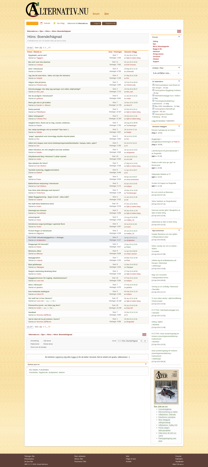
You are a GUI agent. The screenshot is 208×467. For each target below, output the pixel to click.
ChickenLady (41, 85)
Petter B (176, 142)
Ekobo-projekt (157, 301)
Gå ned (30, 48)
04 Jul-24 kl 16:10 (130, 143)
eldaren (62, 372)
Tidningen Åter (29, 456)
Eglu (30, 177)
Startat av (38, 52)
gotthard (39, 98)
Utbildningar (156, 266)
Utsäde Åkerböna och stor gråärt (164, 234)
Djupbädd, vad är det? (37, 55)
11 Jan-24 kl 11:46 (130, 197)
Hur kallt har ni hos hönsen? (40, 298)
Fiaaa (38, 179)
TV (170, 174)
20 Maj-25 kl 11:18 (130, 69)
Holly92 (39, 78)
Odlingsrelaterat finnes (160, 278)
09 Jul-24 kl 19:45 (130, 136)
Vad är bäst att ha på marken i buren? (44, 319)
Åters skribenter (80, 456)
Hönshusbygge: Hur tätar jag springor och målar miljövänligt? (54, 89)
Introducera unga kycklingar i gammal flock (46, 224)
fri (127, 146)
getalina (39, 287)
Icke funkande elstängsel (38, 291)
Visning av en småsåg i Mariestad (165, 287)
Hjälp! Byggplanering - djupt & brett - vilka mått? (48, 197)
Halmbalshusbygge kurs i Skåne (167, 96)
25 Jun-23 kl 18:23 (130, 231)
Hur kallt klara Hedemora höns (41, 204)
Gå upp (29, 327)
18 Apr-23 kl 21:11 (130, 238)
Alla (54, 301)
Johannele (130, 71)
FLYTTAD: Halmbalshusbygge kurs (165, 310)
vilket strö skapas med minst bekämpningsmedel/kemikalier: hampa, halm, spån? (62, 143)
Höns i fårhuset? (35, 285)
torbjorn (129, 186)
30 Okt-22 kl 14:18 (130, 319)
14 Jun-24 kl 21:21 (130, 157)
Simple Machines (42, 464)
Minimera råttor (34, 251)
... (47, 48)
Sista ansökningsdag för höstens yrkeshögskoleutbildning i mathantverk (164, 353)
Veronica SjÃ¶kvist (43, 315)
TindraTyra (40, 193)
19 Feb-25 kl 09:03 (131, 82)
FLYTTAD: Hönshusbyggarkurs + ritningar (46, 237)
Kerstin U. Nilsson (43, 105)
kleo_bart (40, 92)
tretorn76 (40, 294)
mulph (128, 98)
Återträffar (155, 289)
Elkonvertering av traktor (168, 412)
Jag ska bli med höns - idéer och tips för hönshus (49, 76)
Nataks (39, 125)
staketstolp (156, 222)
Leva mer (40, 281)
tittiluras (39, 254)
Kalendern (179, 459)
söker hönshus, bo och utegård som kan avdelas (48, 150)
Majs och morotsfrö (159, 275)
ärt (127, 200)
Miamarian (169, 192)
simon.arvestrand (132, 179)
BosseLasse (156, 165)
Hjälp (174, 464)
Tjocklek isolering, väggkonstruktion (43, 170)
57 (49, 48)
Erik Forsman (131, 65)
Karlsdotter (33, 372)
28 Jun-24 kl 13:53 (130, 150)
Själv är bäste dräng (133, 58)
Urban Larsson (131, 254)
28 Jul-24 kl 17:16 (130, 130)
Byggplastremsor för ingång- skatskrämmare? (47, 278)
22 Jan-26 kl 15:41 (130, 55)
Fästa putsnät (34, 109)
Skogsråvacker (171, 201)
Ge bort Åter (28, 461)
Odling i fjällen (157, 322)
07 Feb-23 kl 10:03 (131, 278)
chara (38, 220)
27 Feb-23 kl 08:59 (131, 271)
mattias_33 (130, 220)
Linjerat (39, 200)
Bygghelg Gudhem (173, 90)
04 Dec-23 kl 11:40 (131, 211)
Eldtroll (39, 71)
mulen (38, 159)
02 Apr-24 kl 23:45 (130, 184)
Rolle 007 (129, 308)
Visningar (118, 52)
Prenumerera (29, 459)
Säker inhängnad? (36, 116)
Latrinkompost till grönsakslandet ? (165, 151)
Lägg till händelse (158, 121)
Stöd (127, 456)
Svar (110, 52)
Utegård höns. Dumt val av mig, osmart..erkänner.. (49, 123)
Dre (127, 78)
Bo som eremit (157, 192)
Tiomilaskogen (131, 125)
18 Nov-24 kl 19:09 (131, 103)
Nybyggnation (34, 258)
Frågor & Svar (131, 459)
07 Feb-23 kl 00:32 (131, 285)
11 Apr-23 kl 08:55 (130, 251)
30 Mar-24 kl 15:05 (131, 190)
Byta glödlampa (35, 264)
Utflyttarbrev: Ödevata (167, 414)
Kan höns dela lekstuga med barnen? (44, 190)
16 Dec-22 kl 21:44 (131, 312)
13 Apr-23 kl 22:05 (130, 244)
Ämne (29, 52)
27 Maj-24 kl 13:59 (130, 163)
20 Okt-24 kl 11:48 (130, 116)
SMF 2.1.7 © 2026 (30, 464)
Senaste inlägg (131, 52)
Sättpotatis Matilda (159, 174)
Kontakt (128, 461)
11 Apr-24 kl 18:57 (130, 170)
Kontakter (155, 251)
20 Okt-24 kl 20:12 (130, 109)
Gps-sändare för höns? (38, 163)
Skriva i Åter (78, 459)
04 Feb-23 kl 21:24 (131, 291)
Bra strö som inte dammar (39, 62)
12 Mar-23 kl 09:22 (131, 264)
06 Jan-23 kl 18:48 (130, 298)
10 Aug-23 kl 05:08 (131, 217)
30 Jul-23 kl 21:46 (130, 224)
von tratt (129, 159)
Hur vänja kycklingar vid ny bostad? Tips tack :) (48, 130)
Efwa (128, 260)
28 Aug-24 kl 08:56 (131, 123)
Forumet (178, 456)
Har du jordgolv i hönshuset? (40, 96)
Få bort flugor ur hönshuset (40, 231)
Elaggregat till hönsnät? (38, 244)
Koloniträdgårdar (165, 409)
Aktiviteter (155, 313)
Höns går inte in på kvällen (39, 103)
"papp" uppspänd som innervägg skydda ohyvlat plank (51, 136)
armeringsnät (34, 217)
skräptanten (130, 152)
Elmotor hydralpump (160, 130)
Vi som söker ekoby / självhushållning (166, 298)
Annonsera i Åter (80, 461)
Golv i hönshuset (35, 69)
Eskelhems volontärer (167, 417)
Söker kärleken (158, 201)
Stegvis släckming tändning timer (42, 271)
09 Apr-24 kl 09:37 (130, 177)
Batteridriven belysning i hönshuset (43, 183)
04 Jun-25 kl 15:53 (130, 62)
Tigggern (39, 58)
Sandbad (32, 312)
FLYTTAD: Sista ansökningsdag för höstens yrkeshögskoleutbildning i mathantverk (165, 336)
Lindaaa (39, 65)
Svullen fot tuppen (159, 183)
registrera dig (61, 357)
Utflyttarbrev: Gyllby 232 (168, 425)
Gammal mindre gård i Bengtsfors (165, 210)
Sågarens (40, 233)
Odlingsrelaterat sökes (160, 237)
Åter (106, 13)
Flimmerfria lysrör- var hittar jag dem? (44, 305)
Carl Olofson (41, 166)
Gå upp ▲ (180, 464)
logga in (74, 357)
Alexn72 (129, 105)
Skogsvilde (130, 322)
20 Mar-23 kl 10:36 (131, 258)
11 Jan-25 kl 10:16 (130, 96)
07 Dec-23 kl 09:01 (131, 204)
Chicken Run (41, 119)
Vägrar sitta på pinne (37, 82)
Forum (96, 13)
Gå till (114, 341)
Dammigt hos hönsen (37, 210)
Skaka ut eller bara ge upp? (162, 162)
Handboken (180, 461)
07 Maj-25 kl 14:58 (130, 76)
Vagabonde (43, 372)
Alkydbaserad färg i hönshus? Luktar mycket (47, 156)
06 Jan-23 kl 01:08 (130, 305)
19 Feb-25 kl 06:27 (131, 89)
